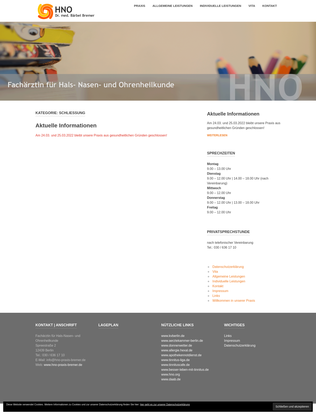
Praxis (139, 5)
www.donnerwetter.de (176, 345)
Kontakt (269, 5)
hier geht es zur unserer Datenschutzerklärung (165, 404)
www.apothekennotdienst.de (181, 355)
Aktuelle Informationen (66, 125)
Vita (251, 5)
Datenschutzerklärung (228, 266)
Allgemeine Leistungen (173, 5)
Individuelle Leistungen (220, 5)
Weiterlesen (217, 135)
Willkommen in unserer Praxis (233, 300)
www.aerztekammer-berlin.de (182, 340)
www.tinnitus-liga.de (175, 360)
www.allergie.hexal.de (176, 350)
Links (216, 295)
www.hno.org (170, 374)
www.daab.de (171, 379)
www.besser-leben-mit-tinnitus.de (185, 369)
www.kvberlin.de (173, 336)
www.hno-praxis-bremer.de (63, 364)
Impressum (220, 291)
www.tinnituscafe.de (175, 364)
